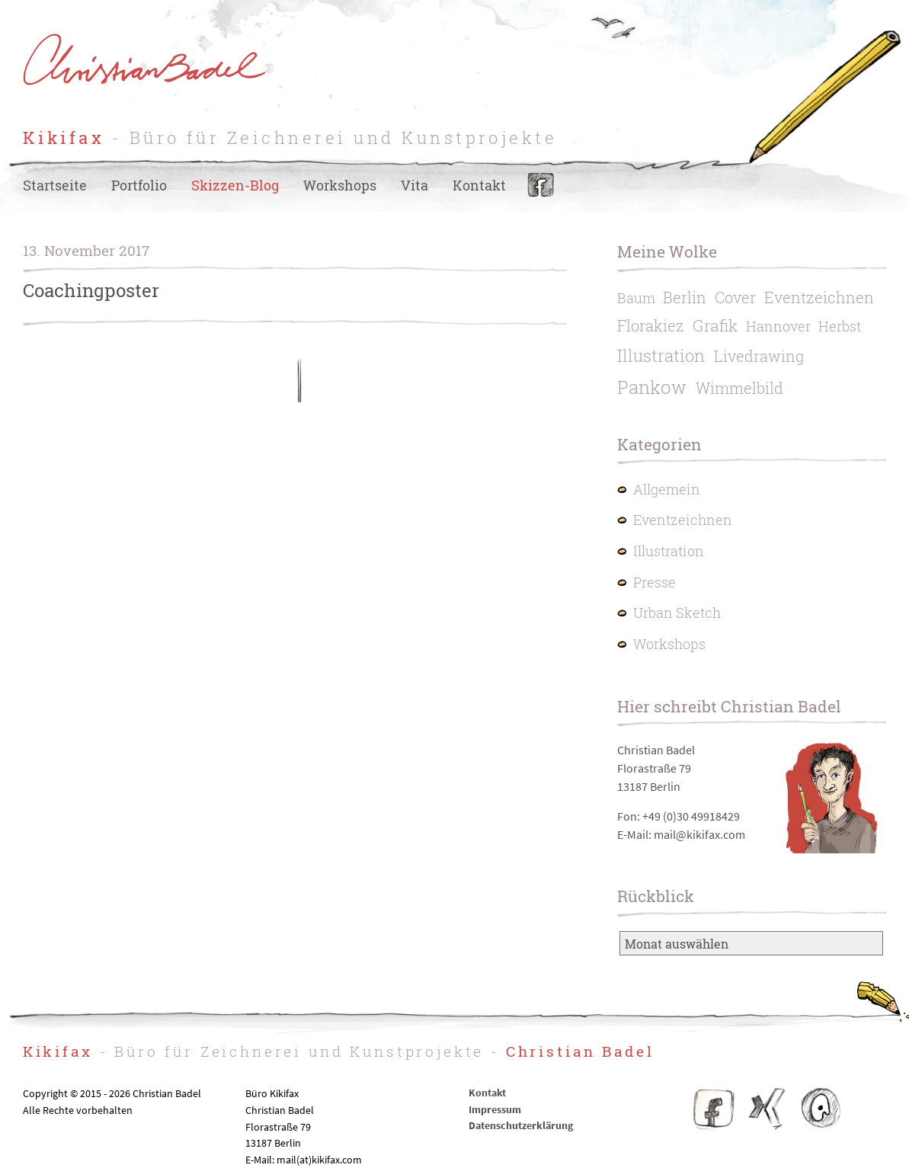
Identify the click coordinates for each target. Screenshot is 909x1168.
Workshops (339, 185)
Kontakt (479, 185)
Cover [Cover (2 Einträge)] (735, 297)
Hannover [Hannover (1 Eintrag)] (778, 326)
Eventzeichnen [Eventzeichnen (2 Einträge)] (819, 297)
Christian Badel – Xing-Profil (767, 1108)
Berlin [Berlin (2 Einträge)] (684, 297)
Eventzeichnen (682, 520)
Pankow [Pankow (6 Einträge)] (652, 387)
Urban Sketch (677, 613)
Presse (654, 582)
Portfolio (139, 185)
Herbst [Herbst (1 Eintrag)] (839, 326)
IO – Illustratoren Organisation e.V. (820, 1108)
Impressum (495, 1109)
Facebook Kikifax (714, 1108)
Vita (414, 185)
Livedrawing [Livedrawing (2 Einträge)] (759, 356)
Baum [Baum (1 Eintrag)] (636, 298)
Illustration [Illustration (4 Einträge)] (661, 355)
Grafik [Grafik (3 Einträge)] (715, 325)
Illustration (668, 551)
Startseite (55, 185)
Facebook (540, 185)
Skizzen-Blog (235, 185)
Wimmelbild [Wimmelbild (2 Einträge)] (739, 388)
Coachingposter (91, 290)
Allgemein (666, 489)
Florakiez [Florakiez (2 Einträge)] (650, 325)
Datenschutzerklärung (521, 1125)
